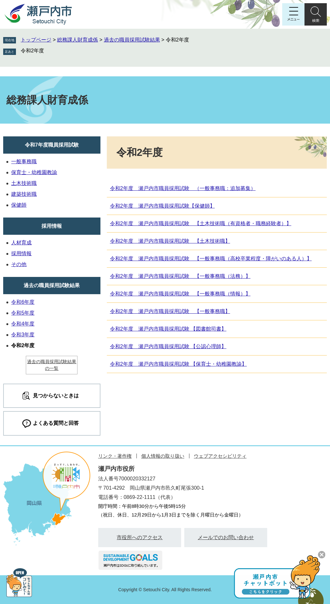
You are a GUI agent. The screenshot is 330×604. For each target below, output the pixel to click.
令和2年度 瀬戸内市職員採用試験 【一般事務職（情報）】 (180, 293)
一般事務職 (24, 161)
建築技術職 (24, 194)
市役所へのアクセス (140, 537)
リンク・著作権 (115, 456)
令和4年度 (22, 323)
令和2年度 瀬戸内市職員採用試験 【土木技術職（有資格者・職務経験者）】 (200, 223)
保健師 (18, 205)
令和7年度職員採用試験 (52, 145)
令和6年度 (22, 302)
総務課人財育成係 (77, 39)
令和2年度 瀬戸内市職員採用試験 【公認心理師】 (168, 346)
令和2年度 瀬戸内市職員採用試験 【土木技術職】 (170, 241)
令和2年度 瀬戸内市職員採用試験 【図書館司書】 (168, 329)
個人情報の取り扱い (162, 456)
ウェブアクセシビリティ (220, 456)
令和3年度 (22, 334)
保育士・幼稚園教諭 (34, 172)
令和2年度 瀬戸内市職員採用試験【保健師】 (162, 206)
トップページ (36, 39)
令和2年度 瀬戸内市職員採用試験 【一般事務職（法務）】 (180, 276)
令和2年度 (32, 50)
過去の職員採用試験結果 (132, 39)
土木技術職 (24, 183)
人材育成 (21, 242)
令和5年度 (22, 313)
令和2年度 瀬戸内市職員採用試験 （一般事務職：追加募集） (183, 188)
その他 (18, 264)
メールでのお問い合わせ (226, 537)
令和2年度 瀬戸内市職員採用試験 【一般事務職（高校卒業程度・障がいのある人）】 (211, 258)
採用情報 (51, 226)
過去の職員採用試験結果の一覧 (51, 365)
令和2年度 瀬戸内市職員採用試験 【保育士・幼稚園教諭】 (178, 364)
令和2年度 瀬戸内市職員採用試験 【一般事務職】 (170, 311)
